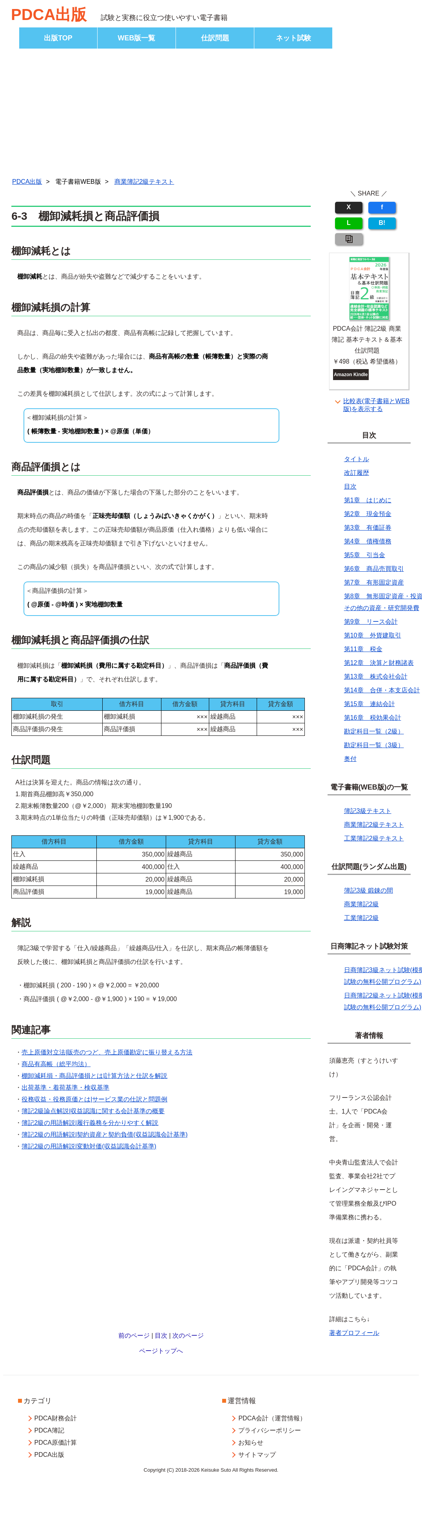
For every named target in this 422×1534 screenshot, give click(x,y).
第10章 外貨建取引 (372, 635)
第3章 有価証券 (367, 527)
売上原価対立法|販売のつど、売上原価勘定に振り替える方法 (107, 1052)
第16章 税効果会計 (372, 717)
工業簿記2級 (361, 918)
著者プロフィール (354, 1332)
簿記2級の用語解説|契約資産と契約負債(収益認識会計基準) (105, 1134)
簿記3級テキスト (367, 811)
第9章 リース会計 (371, 621)
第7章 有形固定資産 (374, 582)
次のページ (188, 1335)
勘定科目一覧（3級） (374, 745)
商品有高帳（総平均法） (56, 1064)
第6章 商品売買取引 (374, 568)
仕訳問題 (215, 38)
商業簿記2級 (361, 904)
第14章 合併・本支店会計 (382, 690)
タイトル (356, 459)
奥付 (350, 758)
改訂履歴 (356, 472)
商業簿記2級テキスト (144, 181)
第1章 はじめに (367, 500)
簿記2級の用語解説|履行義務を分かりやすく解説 (90, 1122)
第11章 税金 (363, 649)
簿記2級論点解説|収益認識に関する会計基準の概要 (93, 1111)
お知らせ (250, 1442)
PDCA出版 (49, 14)
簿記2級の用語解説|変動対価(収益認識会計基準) (89, 1146)
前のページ (134, 1335)
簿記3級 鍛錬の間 (368, 890)
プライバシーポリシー (269, 1430)
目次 (161, 1335)
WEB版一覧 (137, 38)
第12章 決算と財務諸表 (379, 662)
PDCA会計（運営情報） (272, 1418)
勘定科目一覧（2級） (374, 731)
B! (382, 222)
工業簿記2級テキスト (374, 838)
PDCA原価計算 (55, 1442)
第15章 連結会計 (369, 704)
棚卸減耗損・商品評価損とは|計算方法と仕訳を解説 (94, 1075)
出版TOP (58, 38)
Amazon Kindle (351, 374)
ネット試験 (293, 38)
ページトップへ (161, 1350)
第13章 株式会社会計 (376, 676)
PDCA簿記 (49, 1430)
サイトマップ (257, 1454)
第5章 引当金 (364, 555)
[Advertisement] (211, 115)
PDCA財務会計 (55, 1418)
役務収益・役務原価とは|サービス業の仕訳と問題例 (94, 1099)
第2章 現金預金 (367, 514)
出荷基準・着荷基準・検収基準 (65, 1087)
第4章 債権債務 (367, 541)
